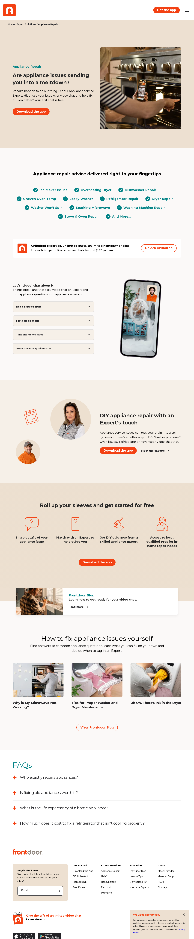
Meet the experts (153, 450)
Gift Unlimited (80, 876)
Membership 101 (138, 881)
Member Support (167, 876)
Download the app (31, 111)
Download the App (83, 871)
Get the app (166, 10)
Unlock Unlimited (159, 248)
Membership (80, 881)
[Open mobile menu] (187, 10)
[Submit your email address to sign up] (58, 891)
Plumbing (106, 892)
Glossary (162, 887)
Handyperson (108, 881)
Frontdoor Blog (137, 871)
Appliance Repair (110, 871)
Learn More (34, 919)
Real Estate (79, 887)
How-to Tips (136, 876)
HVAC (104, 876)
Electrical (106, 887)
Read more (76, 606)
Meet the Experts (139, 887)
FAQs (161, 881)
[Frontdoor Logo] (9, 10)
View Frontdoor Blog (97, 727)
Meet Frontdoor (166, 871)
